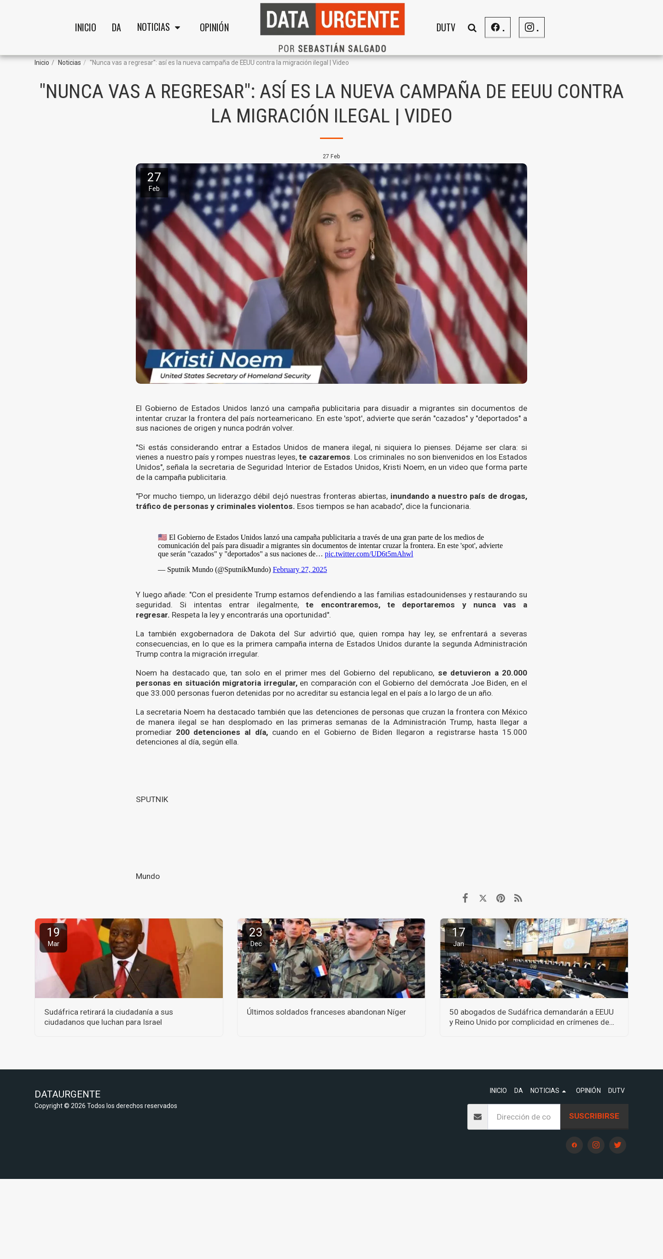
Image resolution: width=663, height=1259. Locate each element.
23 (256, 936)
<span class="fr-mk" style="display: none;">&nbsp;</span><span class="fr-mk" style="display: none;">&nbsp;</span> (331, 549)
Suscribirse (594, 1115)
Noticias (69, 62)
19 (53, 936)
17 (458, 936)
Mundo (148, 876)
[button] (161, 27)
